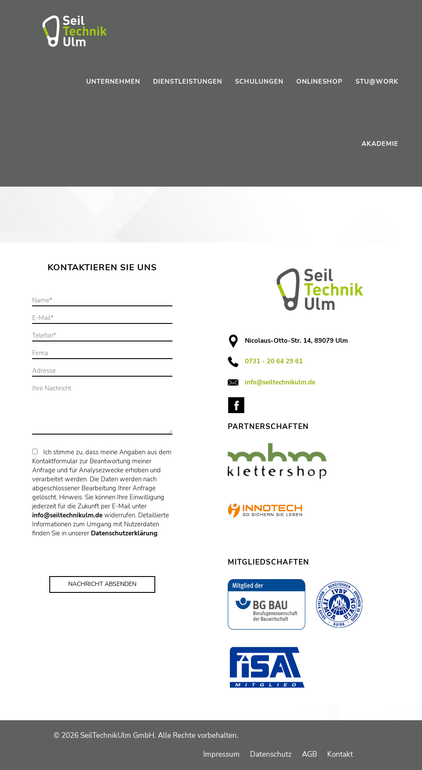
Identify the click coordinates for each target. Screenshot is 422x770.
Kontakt (340, 754)
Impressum (221, 754)
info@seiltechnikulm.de (67, 515)
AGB (309, 754)
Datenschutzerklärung (124, 533)
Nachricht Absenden (102, 584)
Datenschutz (271, 754)
